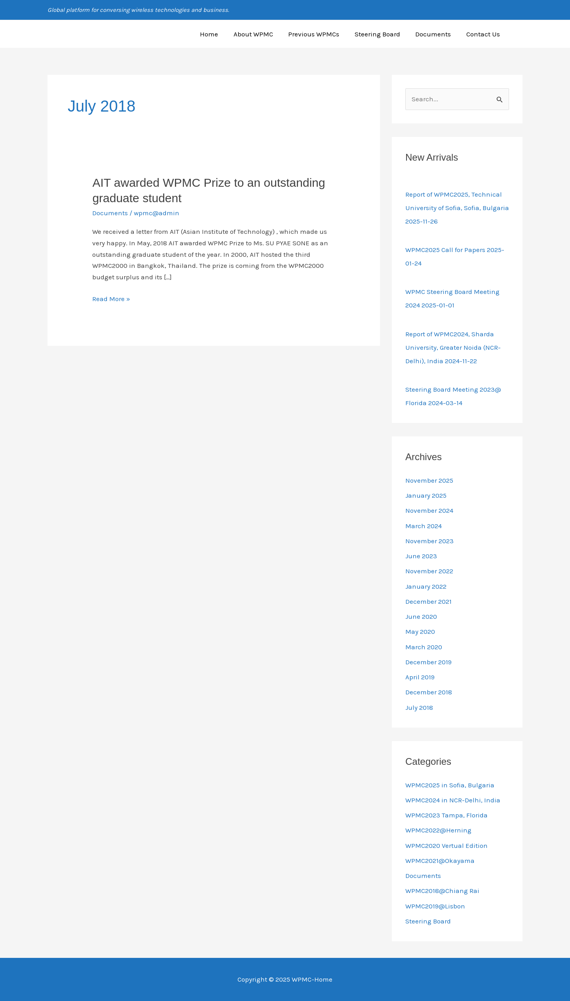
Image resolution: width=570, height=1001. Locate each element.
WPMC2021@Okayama (440, 860)
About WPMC (261, 34)
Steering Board (382, 34)
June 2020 (421, 616)
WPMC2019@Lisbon (435, 906)
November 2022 (429, 571)
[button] (518, 34)
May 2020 (420, 631)
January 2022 (425, 586)
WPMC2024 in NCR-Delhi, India (452, 800)
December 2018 (428, 692)
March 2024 (423, 526)
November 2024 (429, 510)
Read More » (111, 298)
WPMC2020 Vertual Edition (446, 845)
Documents (436, 34)
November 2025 (429, 480)
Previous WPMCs (320, 34)
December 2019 (428, 662)
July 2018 (419, 707)
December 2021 (428, 601)
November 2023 (429, 541)
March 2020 (423, 647)
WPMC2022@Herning (438, 830)
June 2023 (421, 556)
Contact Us (484, 34)
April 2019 (420, 677)
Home (219, 34)
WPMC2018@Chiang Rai (442, 891)
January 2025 (425, 495)
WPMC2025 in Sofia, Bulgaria (449, 785)
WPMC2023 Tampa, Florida (446, 815)
